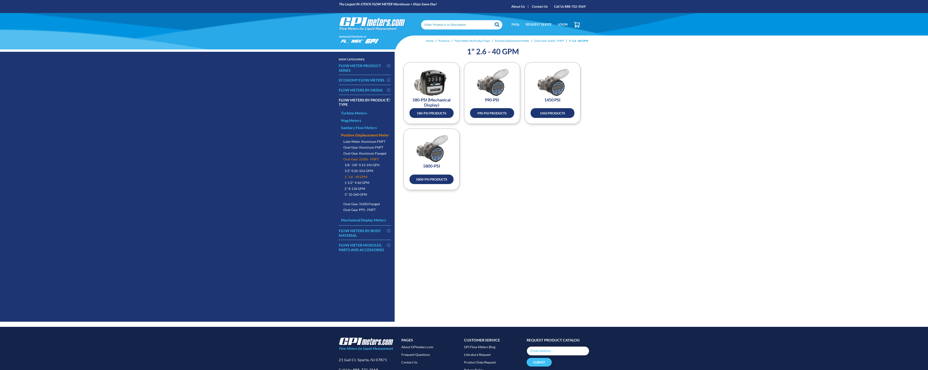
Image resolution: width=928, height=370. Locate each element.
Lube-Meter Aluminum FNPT (364, 141)
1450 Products (552, 113)
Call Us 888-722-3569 (570, 6)
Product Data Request (480, 362)
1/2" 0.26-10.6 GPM (359, 171)
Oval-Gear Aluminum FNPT (363, 147)
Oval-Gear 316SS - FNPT (361, 159)
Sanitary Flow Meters (359, 127)
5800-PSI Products (431, 179)
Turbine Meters (354, 113)
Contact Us (540, 6)
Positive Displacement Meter (365, 135)
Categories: (352, 59)
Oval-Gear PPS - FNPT (359, 210)
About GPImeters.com (417, 347)
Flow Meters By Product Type (364, 102)
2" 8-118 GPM (355, 189)
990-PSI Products (492, 113)
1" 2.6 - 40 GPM (356, 177)
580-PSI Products (431, 113)
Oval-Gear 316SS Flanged (361, 204)
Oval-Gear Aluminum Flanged (364, 153)
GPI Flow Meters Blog (479, 347)
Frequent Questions (415, 355)
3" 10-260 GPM (356, 194)
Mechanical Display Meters (363, 220)
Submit (539, 362)
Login (563, 24)
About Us (518, 6)
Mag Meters (351, 120)
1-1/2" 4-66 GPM (357, 183)
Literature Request (477, 355)
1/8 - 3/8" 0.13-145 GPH (362, 165)
